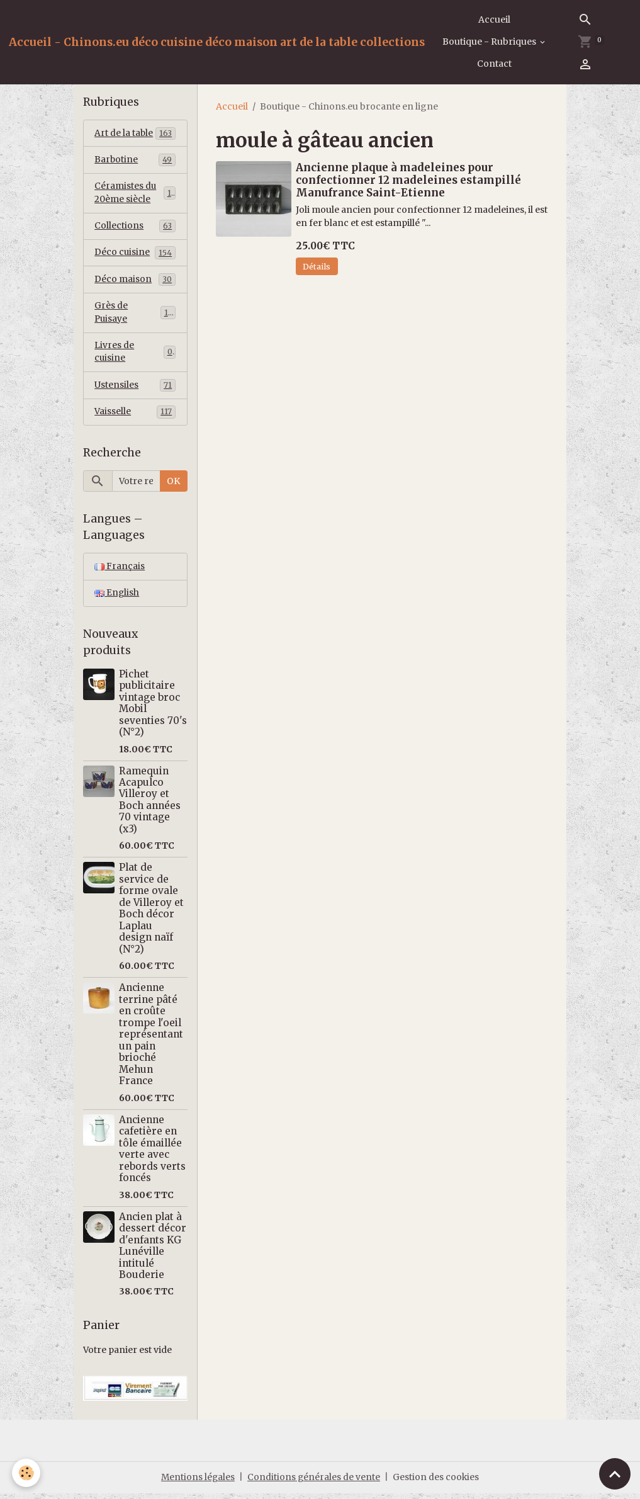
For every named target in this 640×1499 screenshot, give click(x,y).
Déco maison (135, 282)
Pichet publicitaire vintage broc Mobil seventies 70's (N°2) (153, 709)
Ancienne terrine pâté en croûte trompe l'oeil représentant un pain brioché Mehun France (151, 1039)
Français (119, 571)
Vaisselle (135, 416)
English (117, 598)
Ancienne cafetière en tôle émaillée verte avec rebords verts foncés (152, 1154)
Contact (494, 63)
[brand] (217, 42)
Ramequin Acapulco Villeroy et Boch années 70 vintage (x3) (150, 805)
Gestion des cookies (436, 1482)
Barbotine (135, 160)
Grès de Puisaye (135, 315)
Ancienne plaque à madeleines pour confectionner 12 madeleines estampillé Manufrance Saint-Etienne (408, 180)
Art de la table (135, 133)
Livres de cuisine (135, 356)
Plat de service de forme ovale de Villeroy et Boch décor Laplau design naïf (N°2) (151, 914)
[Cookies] (27, 1473)
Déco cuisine (135, 255)
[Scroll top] (615, 1474)
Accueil (494, 19)
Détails (316, 266)
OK (173, 486)
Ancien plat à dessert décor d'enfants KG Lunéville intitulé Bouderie (152, 1251)
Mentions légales (197, 1482)
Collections (135, 228)
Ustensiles (135, 389)
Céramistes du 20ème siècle (135, 194)
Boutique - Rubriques (490, 41)
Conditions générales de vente (314, 1482)
